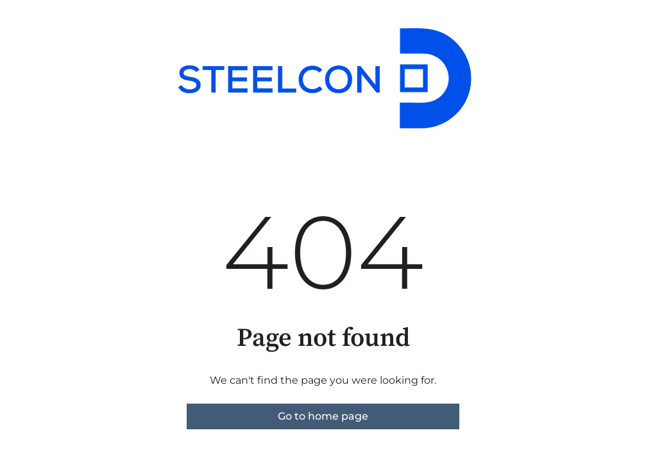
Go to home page (323, 416)
